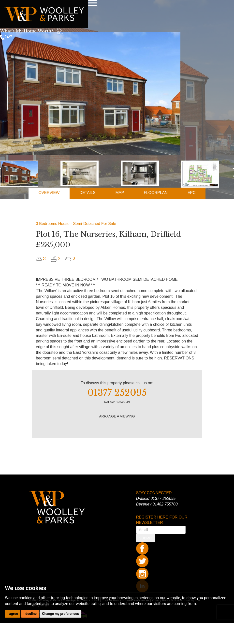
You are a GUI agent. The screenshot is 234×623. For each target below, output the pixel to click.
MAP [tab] (119, 193)
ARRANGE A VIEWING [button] (117, 416)
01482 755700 (164, 504)
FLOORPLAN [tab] (156, 193)
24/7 (6, 37)
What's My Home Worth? (26, 31)
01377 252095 (163, 498)
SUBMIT (145, 538)
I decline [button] (30, 614)
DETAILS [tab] (87, 193)
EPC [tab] (192, 193)
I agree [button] (12, 614)
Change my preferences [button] (60, 614)
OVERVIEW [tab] (48, 193)
